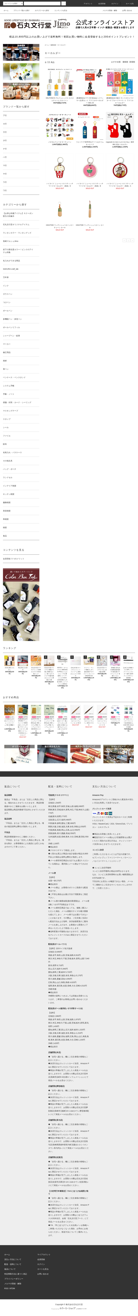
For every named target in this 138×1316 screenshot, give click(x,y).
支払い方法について (12, 1259)
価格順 (125, 62)
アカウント (86, 4)
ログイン (113, 4)
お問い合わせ (125, 10)
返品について (10, 1269)
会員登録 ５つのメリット (13, 559)
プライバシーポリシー (13, 1279)
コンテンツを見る (59, 10)
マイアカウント (44, 1254)
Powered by (69, 1309)
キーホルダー (62, 45)
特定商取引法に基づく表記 (15, 1274)
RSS (6, 1288)
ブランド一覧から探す (20, 10)
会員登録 (100, 4)
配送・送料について (12, 1264)
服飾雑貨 (53, 45)
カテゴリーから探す (40, 10)
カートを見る (43, 1269)
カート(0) (128, 4)
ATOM (12, 1288)
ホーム (6, 10)
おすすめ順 (116, 62)
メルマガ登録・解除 (108, 10)
